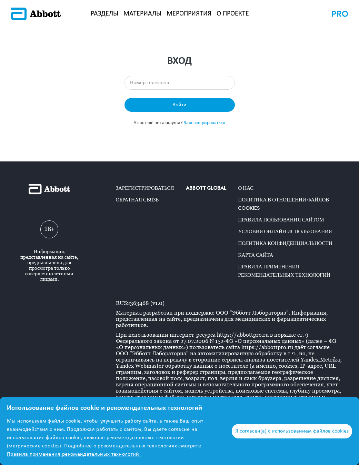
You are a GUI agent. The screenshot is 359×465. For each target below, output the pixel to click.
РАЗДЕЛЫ (104, 13)
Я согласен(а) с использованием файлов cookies (292, 431)
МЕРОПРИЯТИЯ (189, 13)
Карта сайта (255, 255)
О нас (245, 188)
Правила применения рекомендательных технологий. (74, 454)
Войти (179, 105)
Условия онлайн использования (285, 231)
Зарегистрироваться (204, 123)
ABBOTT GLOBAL (206, 188)
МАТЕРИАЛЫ (142, 13)
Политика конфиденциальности (285, 243)
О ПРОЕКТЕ (233, 13)
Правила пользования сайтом (281, 220)
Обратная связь (137, 200)
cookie (73, 421)
